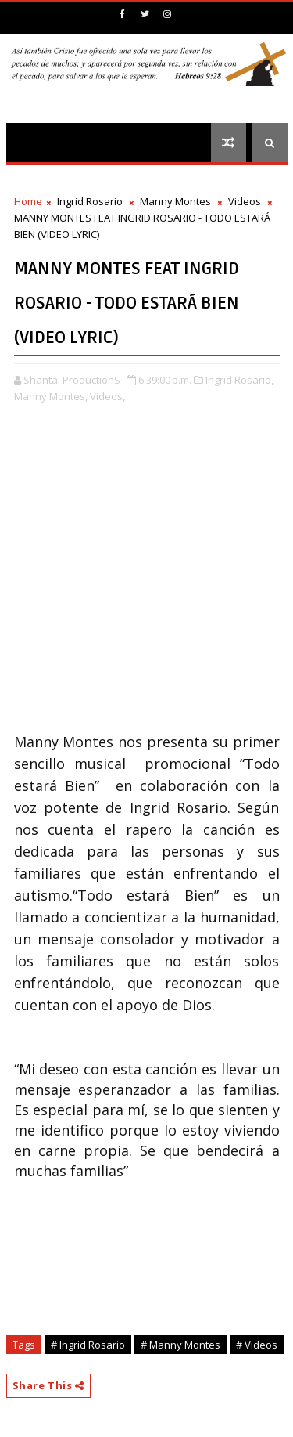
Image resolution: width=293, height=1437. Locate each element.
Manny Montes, (51, 396)
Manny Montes (175, 201)
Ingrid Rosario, (239, 380)
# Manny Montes (180, 1345)
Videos (244, 201)
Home (28, 201)
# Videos (256, 1345)
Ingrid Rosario (90, 201)
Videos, (107, 396)
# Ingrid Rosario (88, 1345)
